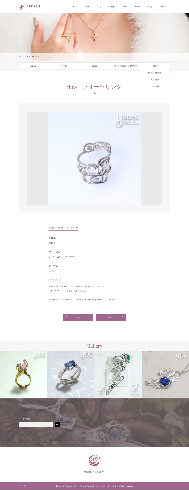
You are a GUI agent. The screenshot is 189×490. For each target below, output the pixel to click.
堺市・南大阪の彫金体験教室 (125, 66)
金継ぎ (150, 7)
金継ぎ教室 (155, 80)
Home (75, 7)
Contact (163, 7)
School (124, 7)
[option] (94, 158)
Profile (137, 7)
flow (94, 93)
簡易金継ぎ (155, 86)
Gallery (111, 7)
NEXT (110, 317)
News (87, 7)
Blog (99, 7)
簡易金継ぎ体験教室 (155, 73)
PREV (78, 317)
